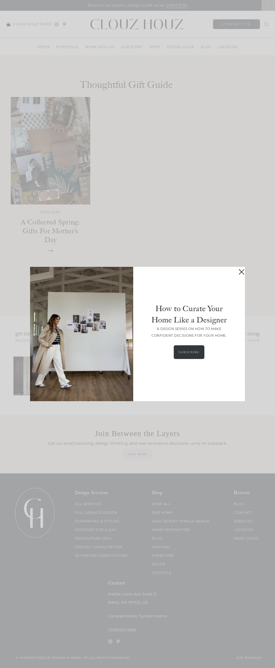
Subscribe (189, 352)
